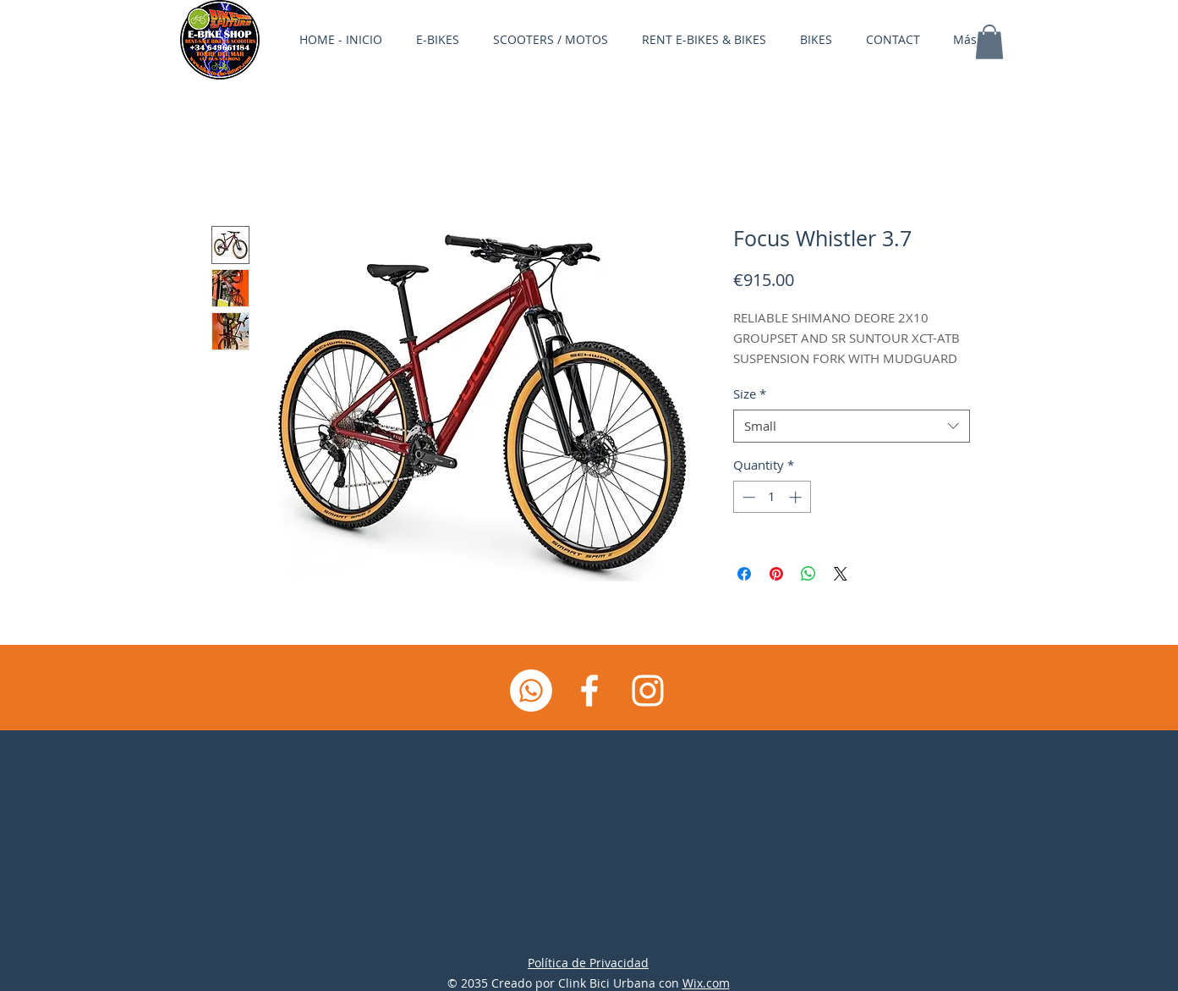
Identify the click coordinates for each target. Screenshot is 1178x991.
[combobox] (851, 426)
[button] (989, 42)
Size (749, 393)
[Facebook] (589, 690)
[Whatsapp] (531, 690)
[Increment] (797, 497)
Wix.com (706, 983)
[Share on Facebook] (744, 574)
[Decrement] (747, 497)
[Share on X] (840, 574)
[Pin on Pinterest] (776, 574)
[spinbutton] (772, 497)
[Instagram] (648, 690)
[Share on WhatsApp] (808, 574)
